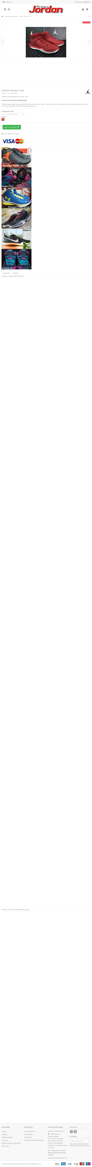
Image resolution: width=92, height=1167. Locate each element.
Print (5, 134)
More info (6, 273)
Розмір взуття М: (8, 111)
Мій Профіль (28, 1127)
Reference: (5, 93)
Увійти (87, 2)
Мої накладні (28, 1134)
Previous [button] (2, 42)
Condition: (11, 93)
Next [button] (89, 42)
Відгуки (16, 273)
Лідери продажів (7, 1137)
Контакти (5, 1140)
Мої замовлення (29, 1131)
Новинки (4, 1134)
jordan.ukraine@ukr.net (59, 1158)
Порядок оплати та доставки (11, 1143)
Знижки (4, 1131)
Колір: (4, 117)
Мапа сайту (5, 1146)
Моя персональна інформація (33, 1140)
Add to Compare (15, 134)
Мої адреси (28, 1137)
